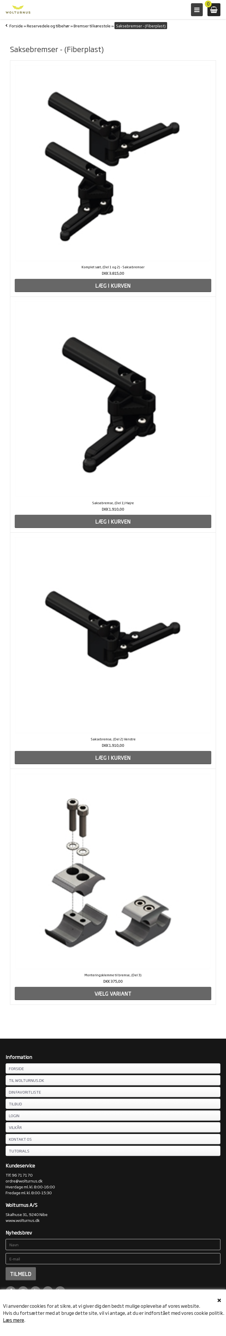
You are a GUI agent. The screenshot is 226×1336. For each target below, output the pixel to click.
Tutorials (19, 1151)
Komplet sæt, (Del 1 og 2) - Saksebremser (113, 266)
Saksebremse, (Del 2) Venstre (113, 739)
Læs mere (13, 1319)
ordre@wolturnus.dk (24, 1181)
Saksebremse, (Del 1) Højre (113, 502)
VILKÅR (15, 1127)
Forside (16, 26)
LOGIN (14, 1115)
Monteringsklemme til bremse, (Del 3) (113, 974)
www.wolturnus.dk (23, 1220)
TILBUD (15, 1104)
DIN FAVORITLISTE (25, 1092)
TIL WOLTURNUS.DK (26, 1080)
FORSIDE (16, 1068)
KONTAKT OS (20, 1139)
